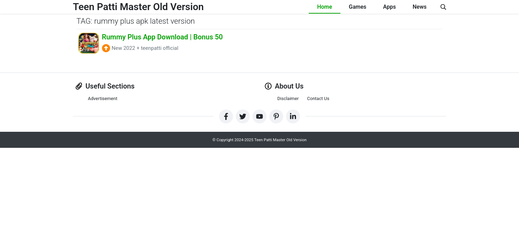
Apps (389, 6)
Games (357, 6)
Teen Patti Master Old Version (138, 7)
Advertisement (102, 98)
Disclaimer (288, 98)
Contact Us (318, 98)
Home (324, 6)
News (420, 6)
